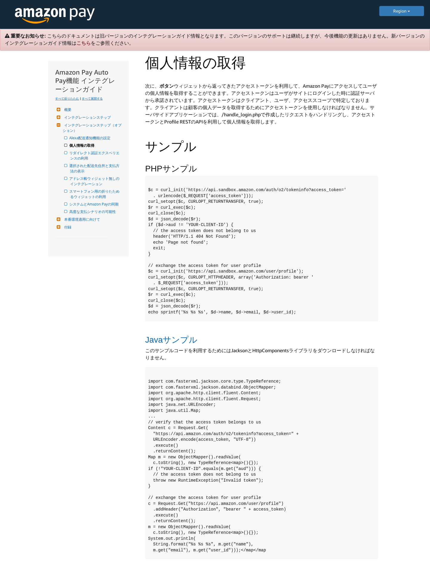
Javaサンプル (171, 339)
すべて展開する (92, 98)
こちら (83, 43)
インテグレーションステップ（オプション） (92, 128)
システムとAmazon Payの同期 (94, 204)
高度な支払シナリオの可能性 (93, 211)
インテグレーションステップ (87, 117)
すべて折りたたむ (67, 98)
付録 (67, 227)
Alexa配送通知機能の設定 (90, 137)
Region (401, 10)
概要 (67, 109)
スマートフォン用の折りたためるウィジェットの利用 (94, 194)
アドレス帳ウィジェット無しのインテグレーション (94, 181)
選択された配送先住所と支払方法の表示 (94, 168)
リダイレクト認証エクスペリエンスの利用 (94, 155)
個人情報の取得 (82, 145)
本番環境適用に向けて (81, 219)
